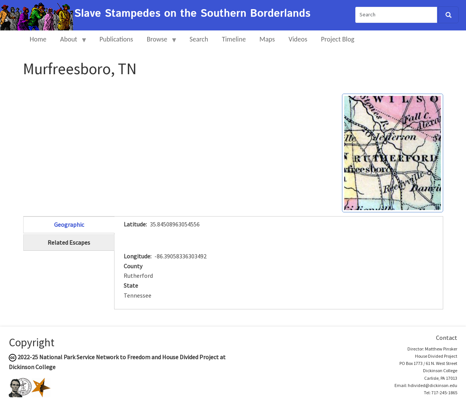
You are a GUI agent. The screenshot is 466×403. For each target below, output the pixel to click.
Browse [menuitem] (159, 42)
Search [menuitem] (198, 39)
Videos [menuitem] (298, 39)
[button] (392, 152)
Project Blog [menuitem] (338, 39)
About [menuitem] (70, 42)
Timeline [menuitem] (234, 39)
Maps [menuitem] (267, 39)
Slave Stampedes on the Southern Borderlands (192, 13)
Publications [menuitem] (116, 39)
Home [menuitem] (38, 39)
